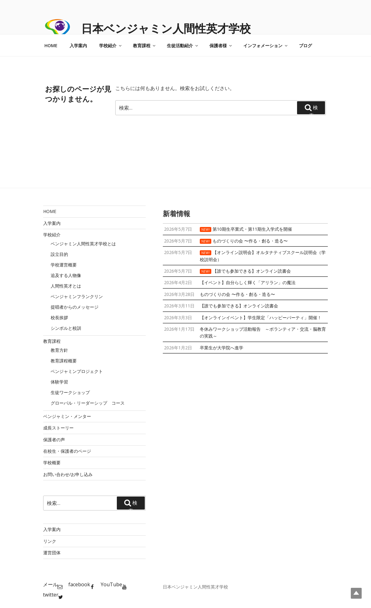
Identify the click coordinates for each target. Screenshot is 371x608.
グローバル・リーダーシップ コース (88, 403)
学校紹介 (110, 45)
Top (356, 593)
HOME (50, 45)
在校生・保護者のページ (67, 451)
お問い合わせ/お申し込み (68, 474)
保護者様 (221, 45)
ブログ (305, 45)
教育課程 (144, 45)
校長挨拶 (59, 317)
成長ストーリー (58, 428)
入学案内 (78, 45)
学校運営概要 (64, 265)
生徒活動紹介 (183, 45)
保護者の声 (54, 439)
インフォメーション (265, 45)
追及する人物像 (66, 275)
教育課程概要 (64, 361)
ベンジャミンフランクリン (77, 296)
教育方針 (59, 350)
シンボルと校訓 (66, 328)
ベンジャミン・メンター (67, 416)
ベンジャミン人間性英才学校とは (83, 244)
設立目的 (59, 254)
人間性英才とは (66, 286)
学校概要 (52, 462)
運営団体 (52, 553)
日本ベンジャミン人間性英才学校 (166, 28)
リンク (49, 541)
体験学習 (59, 382)
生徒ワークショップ (70, 392)
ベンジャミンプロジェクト (77, 371)
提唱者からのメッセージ (74, 307)
